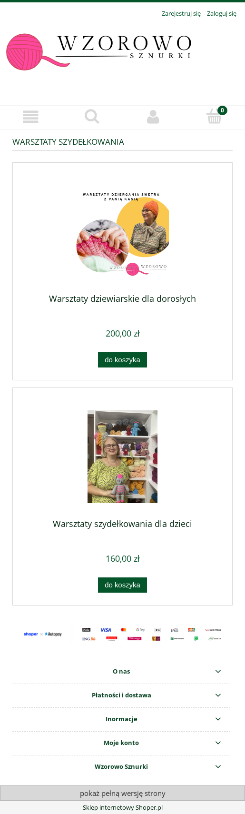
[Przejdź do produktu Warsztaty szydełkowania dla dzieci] (122, 456)
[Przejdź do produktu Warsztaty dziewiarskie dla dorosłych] (122, 231)
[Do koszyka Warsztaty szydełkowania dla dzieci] (122, 585)
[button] (31, 117)
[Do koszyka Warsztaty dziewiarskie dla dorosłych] (122, 360)
